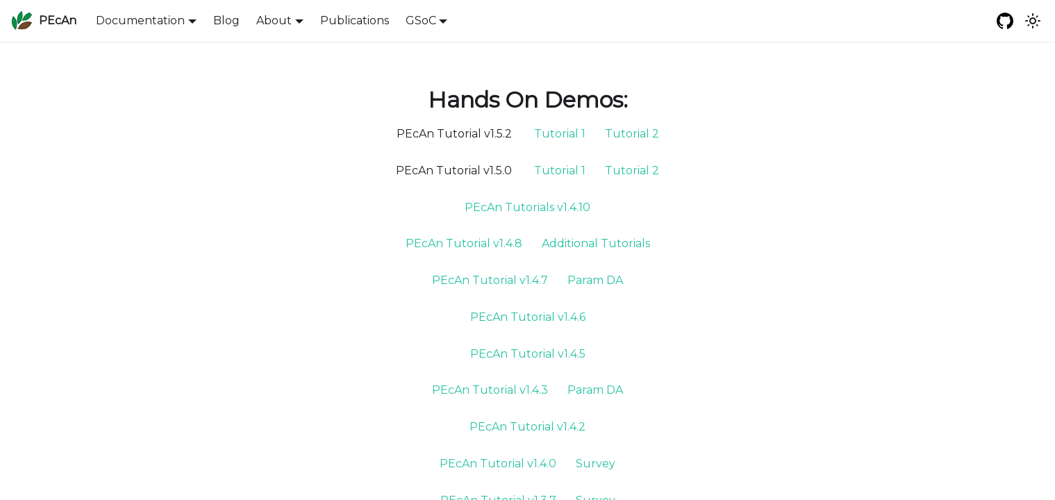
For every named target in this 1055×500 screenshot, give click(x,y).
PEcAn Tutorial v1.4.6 (527, 317)
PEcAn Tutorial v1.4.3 (490, 390)
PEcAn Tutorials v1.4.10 (527, 207)
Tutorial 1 (559, 133)
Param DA (595, 280)
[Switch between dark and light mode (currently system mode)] (1033, 21)
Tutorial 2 (632, 133)
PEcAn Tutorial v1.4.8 (464, 243)
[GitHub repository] (1005, 21)
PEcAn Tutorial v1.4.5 (527, 353)
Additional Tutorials (596, 243)
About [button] (274, 20)
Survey (595, 463)
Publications (354, 20)
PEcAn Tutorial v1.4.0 (498, 463)
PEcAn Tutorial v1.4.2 (527, 426)
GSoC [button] (421, 20)
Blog (226, 20)
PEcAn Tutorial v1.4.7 (490, 280)
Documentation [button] (140, 20)
